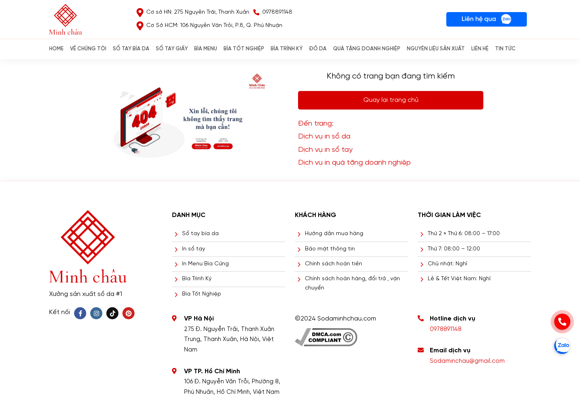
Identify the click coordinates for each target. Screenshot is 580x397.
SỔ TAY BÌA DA (131, 49)
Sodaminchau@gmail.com (467, 361)
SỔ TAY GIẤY (172, 49)
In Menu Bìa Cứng (205, 264)
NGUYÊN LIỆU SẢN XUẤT (436, 49)
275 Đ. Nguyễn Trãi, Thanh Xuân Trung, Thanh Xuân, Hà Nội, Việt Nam (229, 339)
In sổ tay (193, 249)
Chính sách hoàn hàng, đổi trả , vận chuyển (352, 283)
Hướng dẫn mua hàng (334, 234)
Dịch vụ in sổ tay (325, 150)
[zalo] (562, 346)
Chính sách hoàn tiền (333, 264)
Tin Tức (505, 49)
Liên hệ (480, 49)
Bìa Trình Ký (196, 279)
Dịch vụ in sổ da (324, 137)
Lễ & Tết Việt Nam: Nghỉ (459, 279)
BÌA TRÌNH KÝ (286, 49)
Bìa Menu (205, 49)
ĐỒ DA (318, 49)
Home (56, 49)
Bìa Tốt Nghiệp (201, 294)
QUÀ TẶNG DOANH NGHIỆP (366, 49)
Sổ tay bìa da (200, 234)
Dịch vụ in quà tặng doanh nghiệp (354, 163)
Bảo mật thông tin (330, 249)
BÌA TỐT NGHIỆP (244, 49)
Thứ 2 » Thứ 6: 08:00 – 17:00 (464, 234)
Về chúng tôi (88, 49)
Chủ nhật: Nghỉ (447, 264)
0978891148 (446, 329)
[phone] (562, 322)
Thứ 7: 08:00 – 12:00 (454, 249)
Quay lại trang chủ (390, 100)
